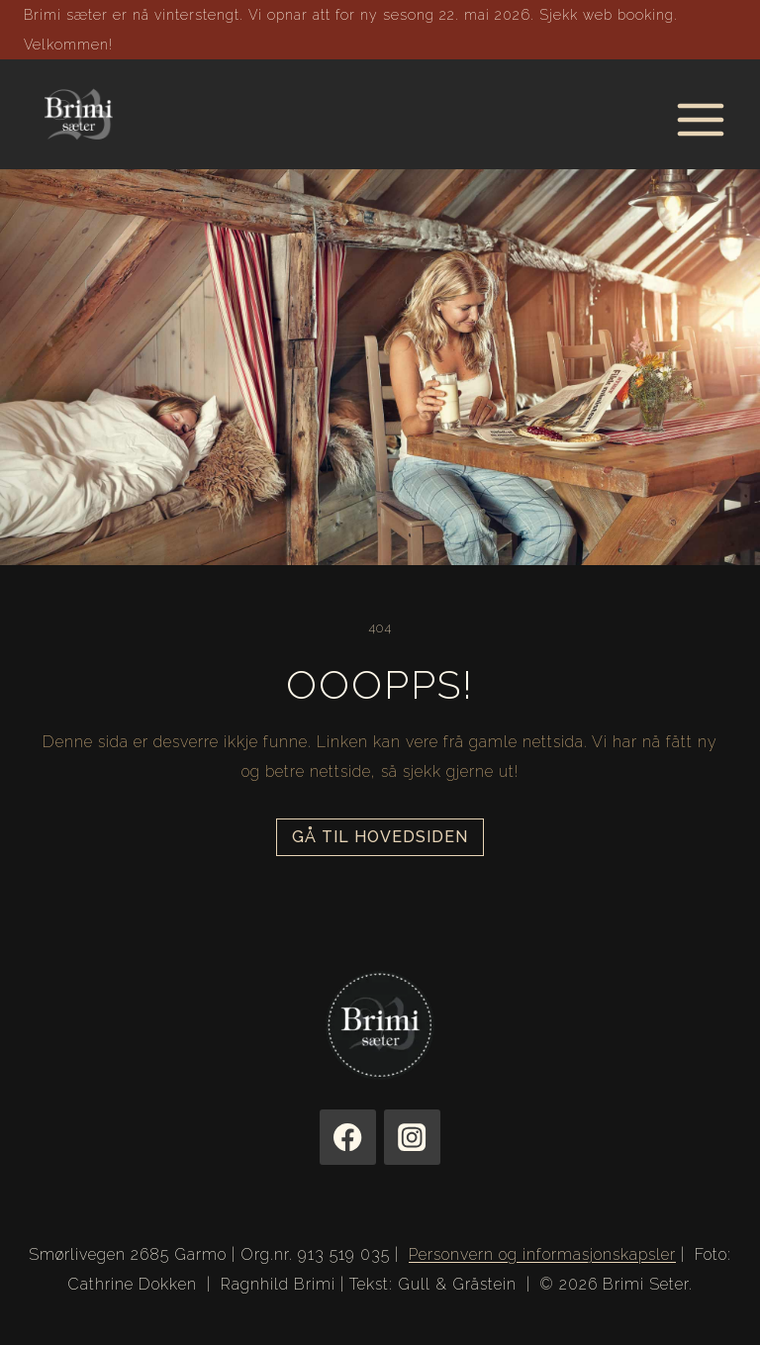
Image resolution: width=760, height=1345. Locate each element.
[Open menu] (700, 114)
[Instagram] (412, 1137)
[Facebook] (348, 1137)
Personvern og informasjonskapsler (542, 1254)
